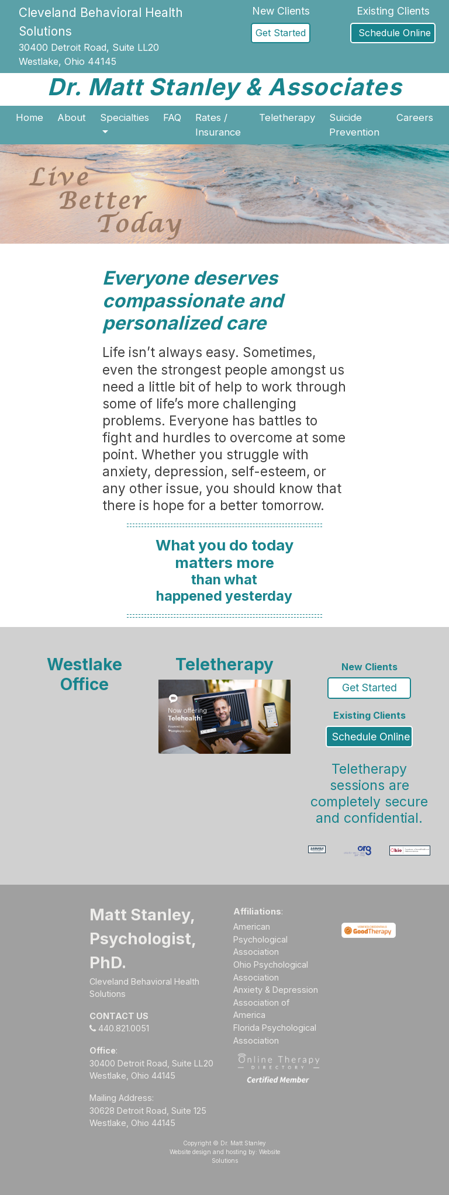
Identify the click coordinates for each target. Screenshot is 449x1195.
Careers (414, 117)
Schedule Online (393, 33)
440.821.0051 (119, 1028)
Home (29, 117)
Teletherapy (287, 117)
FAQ (172, 117)
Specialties (124, 117)
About (71, 117)
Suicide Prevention (354, 125)
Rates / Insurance (218, 125)
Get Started (280, 33)
